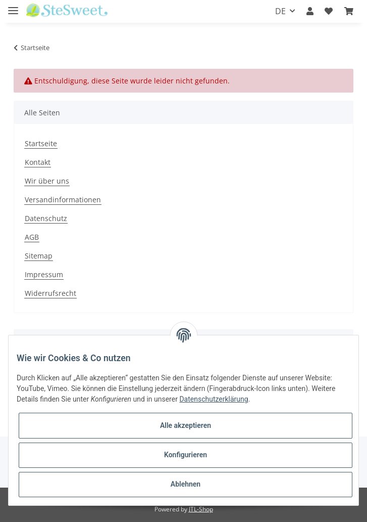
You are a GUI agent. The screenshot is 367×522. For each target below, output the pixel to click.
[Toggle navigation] (13, 6)
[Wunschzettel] (328, 11)
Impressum (44, 274)
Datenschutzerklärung (213, 399)
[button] (310, 11)
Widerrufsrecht (50, 293)
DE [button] (280, 11)
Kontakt (37, 162)
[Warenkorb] (349, 11)
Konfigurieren (185, 455)
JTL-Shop (201, 509)
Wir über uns (47, 181)
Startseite (41, 143)
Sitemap (39, 255)
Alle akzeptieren (185, 425)
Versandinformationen (63, 199)
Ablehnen (185, 484)
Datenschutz (46, 218)
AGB (32, 237)
